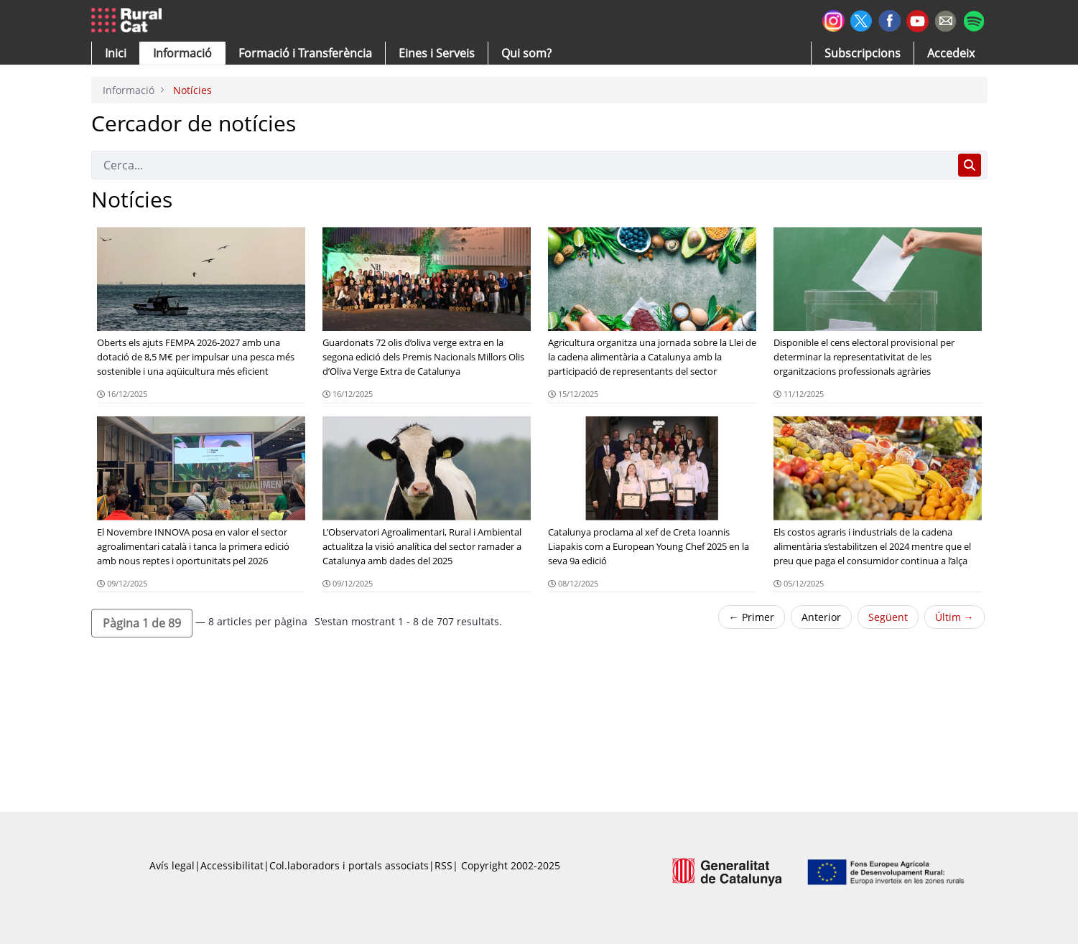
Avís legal (172, 865)
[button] (115, 53)
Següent (888, 617)
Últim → (954, 617)
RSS (443, 865)
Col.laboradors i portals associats (349, 865)
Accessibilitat (232, 865)
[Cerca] (521, 165)
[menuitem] (305, 53)
